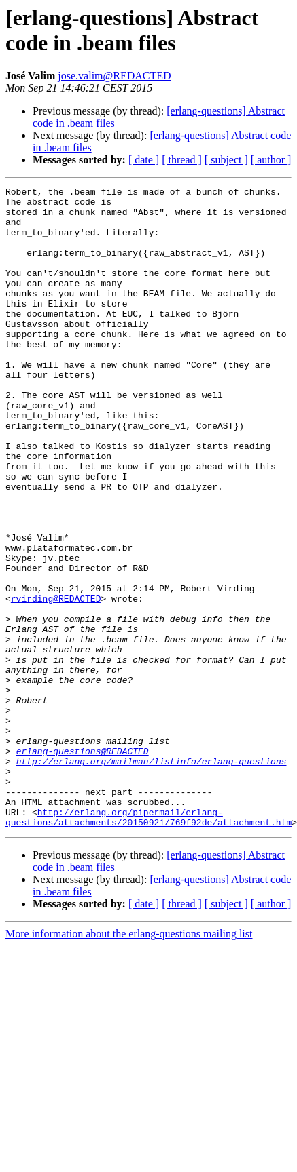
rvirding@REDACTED (56, 682)
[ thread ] (182, 159)
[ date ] (143, 159)
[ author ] (271, 159)
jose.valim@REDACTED (114, 75)
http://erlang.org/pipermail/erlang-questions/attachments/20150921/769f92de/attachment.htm (148, 944)
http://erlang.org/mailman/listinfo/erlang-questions (151, 877)
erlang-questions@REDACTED (82, 865)
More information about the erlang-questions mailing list (128, 1062)
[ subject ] (226, 159)
